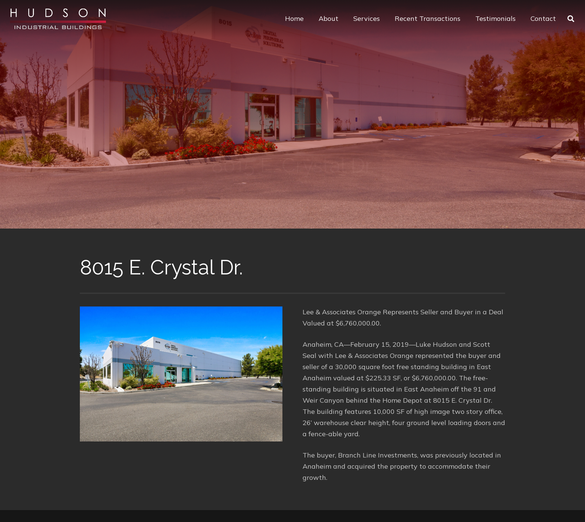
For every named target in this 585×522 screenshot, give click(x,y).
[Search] (570, 18)
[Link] (58, 19)
